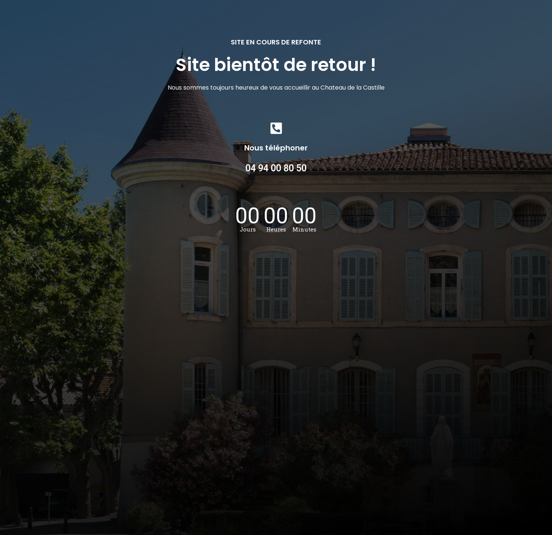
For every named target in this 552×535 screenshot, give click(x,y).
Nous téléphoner (276, 148)
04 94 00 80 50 (276, 168)
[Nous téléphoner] (276, 128)
